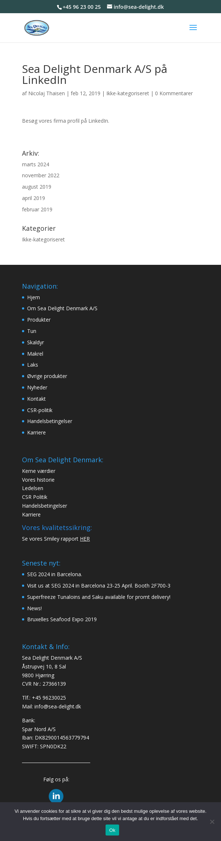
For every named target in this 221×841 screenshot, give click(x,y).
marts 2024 (35, 164)
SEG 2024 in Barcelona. (54, 574)
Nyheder (37, 387)
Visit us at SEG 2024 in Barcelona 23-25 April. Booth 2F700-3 (98, 585)
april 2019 (33, 197)
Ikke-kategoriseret (127, 93)
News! (34, 608)
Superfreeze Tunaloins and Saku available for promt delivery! (98, 596)
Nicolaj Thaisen (46, 93)
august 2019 (36, 186)
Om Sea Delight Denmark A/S (62, 308)
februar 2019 (37, 209)
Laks (32, 364)
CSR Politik (34, 496)
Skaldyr (35, 342)
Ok (112, 830)
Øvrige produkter (47, 376)
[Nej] (212, 821)
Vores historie (38, 479)
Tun (31, 330)
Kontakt (36, 398)
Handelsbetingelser (49, 421)
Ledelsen (32, 488)
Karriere (36, 432)
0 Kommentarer (174, 93)
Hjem (33, 297)
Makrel (35, 353)
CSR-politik (39, 410)
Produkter (39, 319)
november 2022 (40, 175)
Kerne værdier (38, 470)
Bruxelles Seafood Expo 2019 (62, 619)
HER (85, 538)
